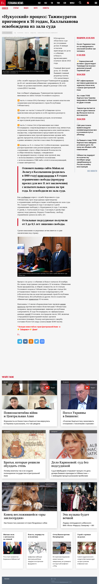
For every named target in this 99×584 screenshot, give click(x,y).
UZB (65, 3)
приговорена (46, 175)
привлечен (33, 299)
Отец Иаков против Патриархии (61, 535)
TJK (52, 3)
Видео (26, 8)
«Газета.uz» (35, 93)
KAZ (39, 3)
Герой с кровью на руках (84, 535)
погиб (28, 314)
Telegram (24, 329)
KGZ (45, 3)
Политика (20, 32)
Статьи (16, 8)
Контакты (6, 578)
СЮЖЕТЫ (46, 8)
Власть (27, 32)
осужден (64, 80)
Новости (5, 8)
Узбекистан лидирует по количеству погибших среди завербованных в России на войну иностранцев (86, 161)
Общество (33, 32)
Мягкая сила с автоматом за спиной (9, 536)
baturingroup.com (64, 581)
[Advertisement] (49, 361)
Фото (36, 8)
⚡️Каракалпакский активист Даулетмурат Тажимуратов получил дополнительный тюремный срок (86, 66)
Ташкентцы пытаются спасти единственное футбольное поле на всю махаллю (86, 111)
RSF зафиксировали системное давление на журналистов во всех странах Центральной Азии (87, 85)
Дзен (34, 329)
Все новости (92, 171)
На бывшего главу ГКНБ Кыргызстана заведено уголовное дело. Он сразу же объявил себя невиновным (87, 145)
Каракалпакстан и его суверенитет (48, 32)
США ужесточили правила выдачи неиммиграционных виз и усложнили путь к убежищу (87, 130)
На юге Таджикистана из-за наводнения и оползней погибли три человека (86, 47)
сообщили (25, 197)
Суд (15, 32)
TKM (58, 3)
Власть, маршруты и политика (36, 535)
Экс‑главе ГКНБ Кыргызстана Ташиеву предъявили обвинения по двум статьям (87, 99)
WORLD (72, 3)
